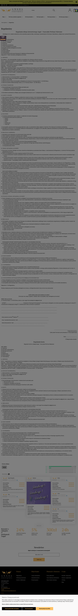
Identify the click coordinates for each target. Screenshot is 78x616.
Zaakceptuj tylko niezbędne (12, 608)
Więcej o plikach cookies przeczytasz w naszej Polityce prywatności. (17, 604)
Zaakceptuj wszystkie (44, 608)
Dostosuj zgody (29, 608)
